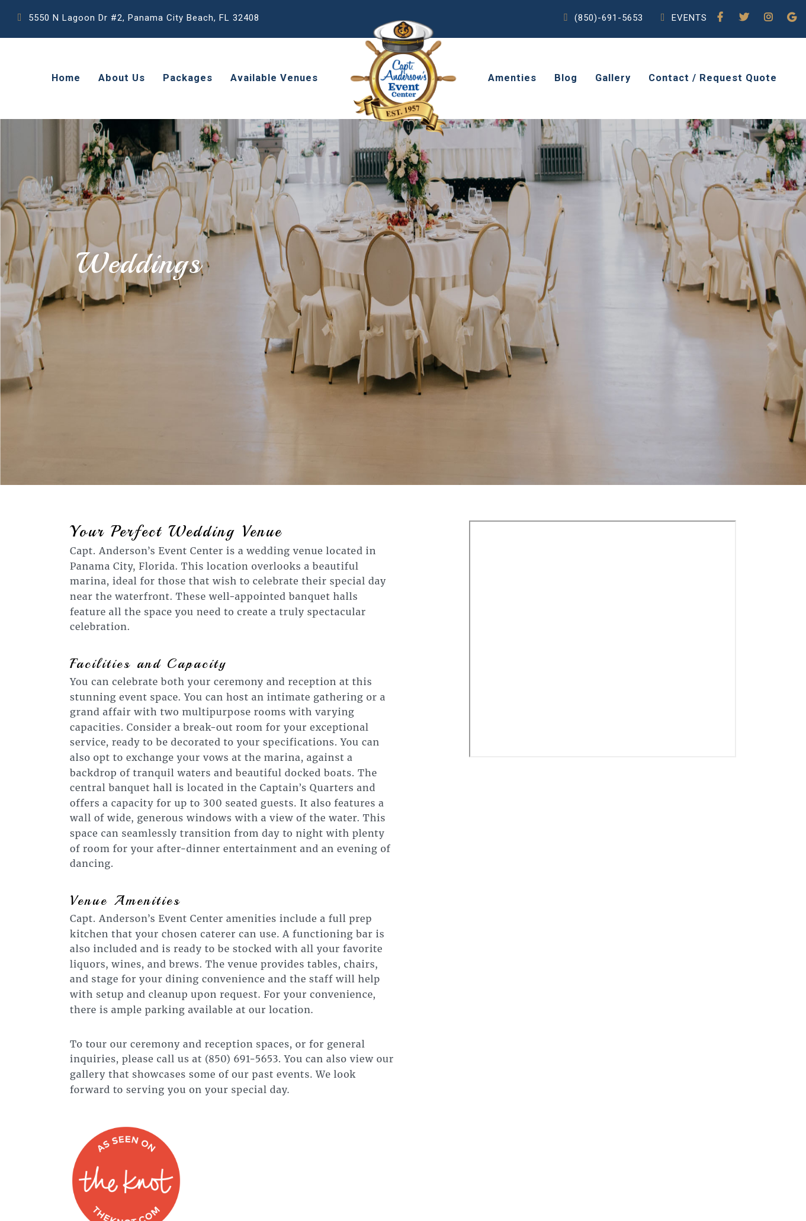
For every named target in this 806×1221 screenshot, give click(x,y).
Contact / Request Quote (712, 77)
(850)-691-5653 (603, 28)
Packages (188, 77)
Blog (565, 77)
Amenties (512, 77)
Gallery (613, 77)
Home (66, 77)
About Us (121, 77)
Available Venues (274, 77)
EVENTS (684, 28)
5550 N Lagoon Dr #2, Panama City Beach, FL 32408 (138, 28)
